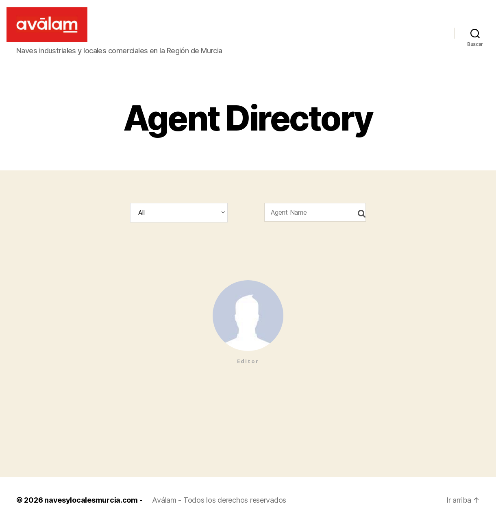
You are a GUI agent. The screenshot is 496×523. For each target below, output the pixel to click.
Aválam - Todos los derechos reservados (219, 500)
